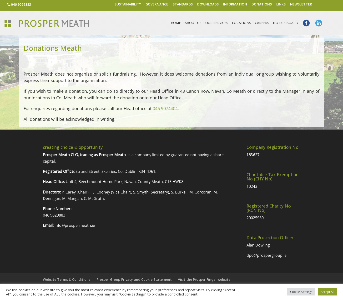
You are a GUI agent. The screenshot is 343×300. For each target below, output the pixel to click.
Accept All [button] (327, 292)
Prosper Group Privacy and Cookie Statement (134, 279)
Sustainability (128, 4)
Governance (157, 4)
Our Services (216, 23)
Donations (262, 4)
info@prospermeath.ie (75, 225)
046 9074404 (165, 108)
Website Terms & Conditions (66, 279)
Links (281, 4)
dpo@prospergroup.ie (267, 255)
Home (176, 23)
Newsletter (301, 4)
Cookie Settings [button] (301, 292)
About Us (193, 23)
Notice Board (285, 23)
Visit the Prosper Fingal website (204, 279)
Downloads (208, 4)
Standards (183, 4)
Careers (262, 23)
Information (235, 4)
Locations (241, 23)
